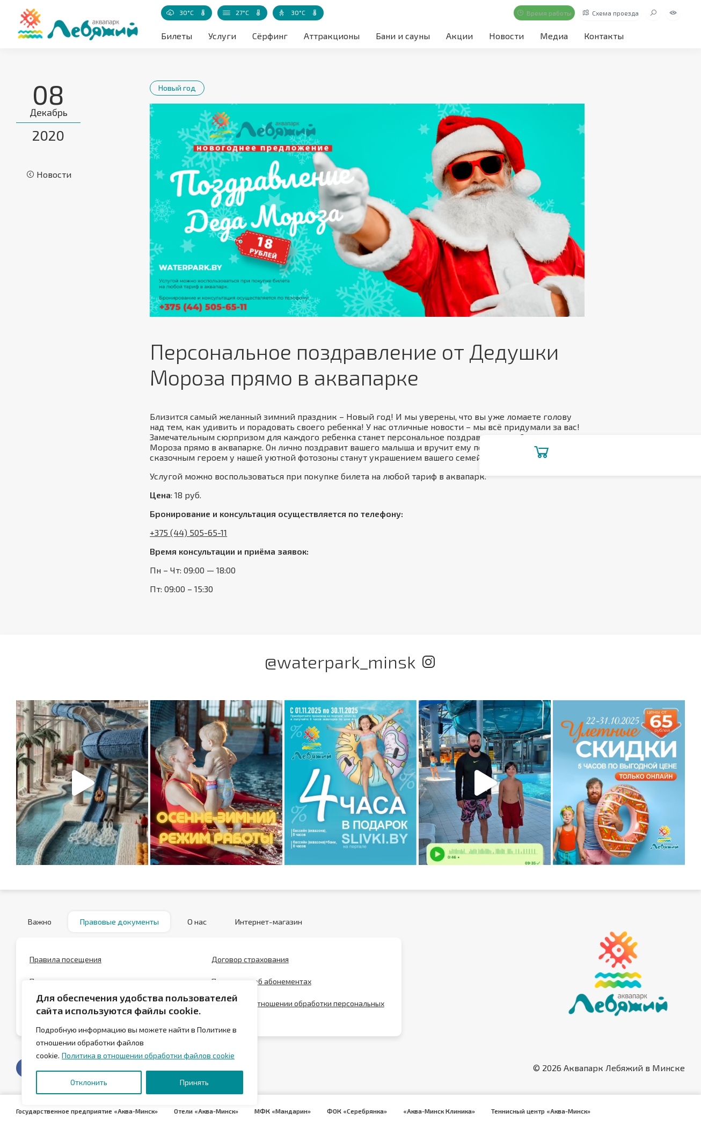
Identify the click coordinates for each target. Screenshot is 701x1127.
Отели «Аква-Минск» (211, 1111)
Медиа (554, 36)
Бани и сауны (403, 36)
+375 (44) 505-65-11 (188, 532)
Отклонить (88, 1082)
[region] (139, 1043)
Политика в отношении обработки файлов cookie (148, 1055)
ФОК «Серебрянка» (365, 1111)
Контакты (604, 36)
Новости (506, 36)
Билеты (176, 36)
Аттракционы (332, 36)
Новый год (180, 87)
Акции (459, 36)
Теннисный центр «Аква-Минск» (552, 1111)
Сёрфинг (270, 36)
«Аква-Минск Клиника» (449, 1111)
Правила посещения (65, 964)
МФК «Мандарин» (289, 1111)
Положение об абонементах (261, 986)
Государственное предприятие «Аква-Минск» (89, 1111)
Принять (194, 1082)
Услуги (222, 36)
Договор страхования (250, 964)
